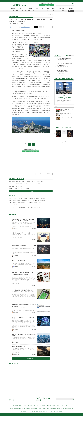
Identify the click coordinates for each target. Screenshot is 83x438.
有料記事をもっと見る (30, 358)
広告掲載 (70, 10)
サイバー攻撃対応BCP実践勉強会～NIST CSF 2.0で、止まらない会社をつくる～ (29, 200)
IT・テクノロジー (29, 8)
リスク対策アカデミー (69, 408)
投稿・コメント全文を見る (45, 173)
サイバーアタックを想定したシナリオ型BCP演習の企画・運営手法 (26, 207)
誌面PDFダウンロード (60, 408)
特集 (14, 405)
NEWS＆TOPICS (18, 405)
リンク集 (65, 405)
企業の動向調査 (27, 10)
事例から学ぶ (34, 10)
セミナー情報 (61, 10)
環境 (37, 8)
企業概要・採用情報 (39, 411)
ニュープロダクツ (48, 10)
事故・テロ (21, 8)
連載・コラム (55, 10)
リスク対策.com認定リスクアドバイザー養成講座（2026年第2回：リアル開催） (29, 198)
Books (69, 405)
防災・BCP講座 (70, 8)
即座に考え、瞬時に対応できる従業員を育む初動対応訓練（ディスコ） (27, 202)
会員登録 (11, 408)
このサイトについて (24, 411)
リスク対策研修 (34, 408)
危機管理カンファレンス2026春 (19, 204)
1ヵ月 (73, 55)
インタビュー (40, 10)
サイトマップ (29, 411)
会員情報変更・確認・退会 (18, 408)
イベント (57, 405)
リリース (61, 405)
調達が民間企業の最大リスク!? (15, 186)
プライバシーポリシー (45, 411)
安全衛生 (53, 8)
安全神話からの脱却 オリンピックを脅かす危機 (19, 188)
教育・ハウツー (36, 405)
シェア (31, 26)
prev (25, 143)
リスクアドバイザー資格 (42, 408)
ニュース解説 (12, 10)
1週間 (70, 55)
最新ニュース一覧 (19, 10)
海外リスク (61, 8)
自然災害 (13, 8)
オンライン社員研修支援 (51, 408)
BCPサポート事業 (27, 408)
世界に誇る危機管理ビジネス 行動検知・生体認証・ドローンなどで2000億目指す (26, 181)
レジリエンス (58, 403)
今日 (67, 55)
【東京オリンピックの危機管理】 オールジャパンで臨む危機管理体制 (23, 185)
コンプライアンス (45, 8)
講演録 (54, 405)
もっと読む (31, 191)
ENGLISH (51, 411)
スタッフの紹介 (56, 411)
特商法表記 (60, 411)
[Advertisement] (31, 379)
